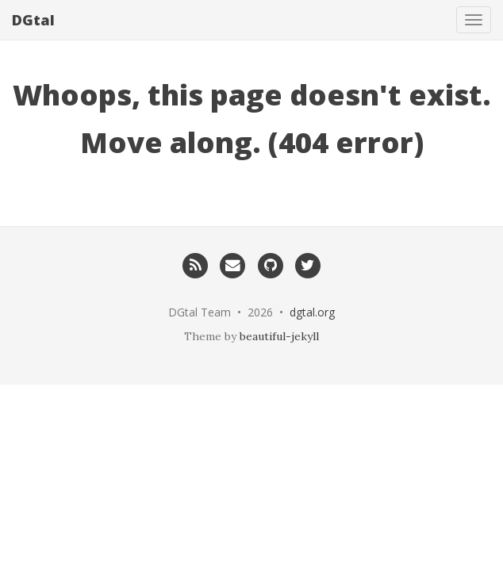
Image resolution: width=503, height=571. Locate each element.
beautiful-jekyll (279, 336)
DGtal (33, 19)
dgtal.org (312, 312)
